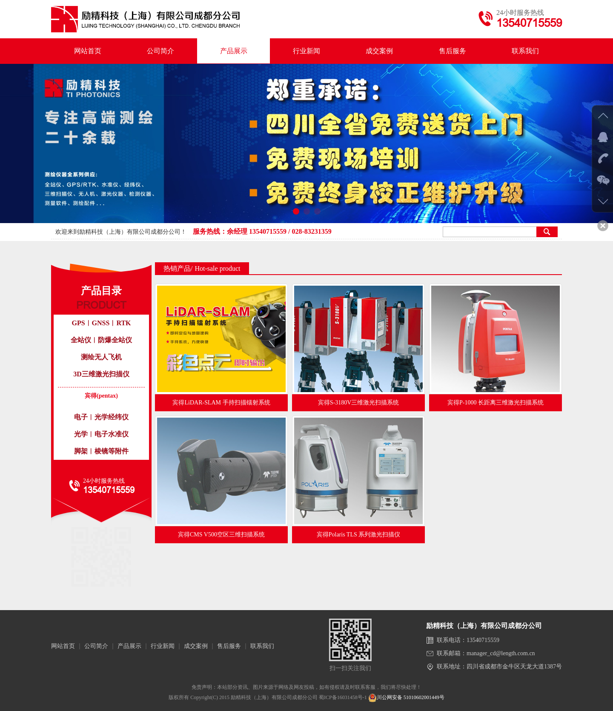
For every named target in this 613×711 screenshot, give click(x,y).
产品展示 (233, 50)
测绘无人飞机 (101, 357)
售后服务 (452, 50)
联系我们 (525, 50)
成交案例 (379, 50)
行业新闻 (306, 50)
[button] (296, 211)
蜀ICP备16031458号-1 (343, 697)
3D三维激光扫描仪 (101, 374)
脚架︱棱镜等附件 (101, 451)
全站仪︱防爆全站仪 (101, 340)
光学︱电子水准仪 (101, 434)
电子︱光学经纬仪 (101, 417)
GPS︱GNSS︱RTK (101, 323)
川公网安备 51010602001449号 (406, 697)
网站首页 (87, 50)
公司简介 (160, 50)
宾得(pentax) (101, 396)
